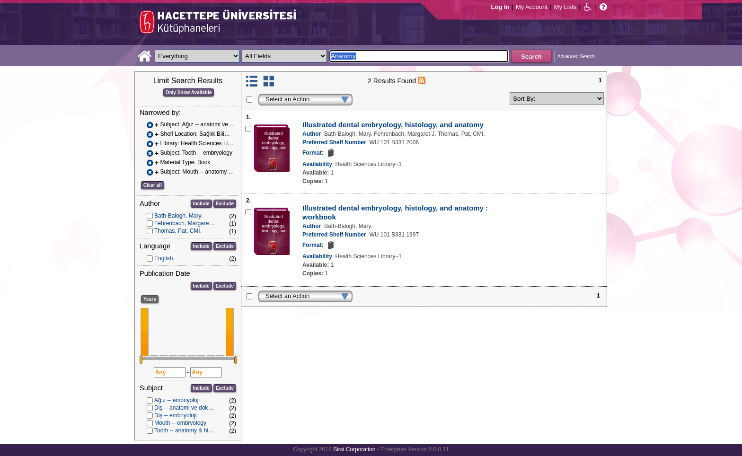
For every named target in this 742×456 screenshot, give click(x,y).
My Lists (565, 6)
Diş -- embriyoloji (175, 415)
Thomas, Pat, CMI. (178, 231)
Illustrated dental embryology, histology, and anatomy (393, 125)
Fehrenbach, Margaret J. (185, 223)
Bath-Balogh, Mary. (178, 215)
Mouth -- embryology (180, 423)
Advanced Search (576, 56)
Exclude (225, 203)
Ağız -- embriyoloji (177, 400)
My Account (532, 6)
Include (201, 203)
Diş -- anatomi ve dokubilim (188, 407)
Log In (500, 6)
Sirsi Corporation (354, 449)
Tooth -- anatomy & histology (190, 430)
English (163, 258)
